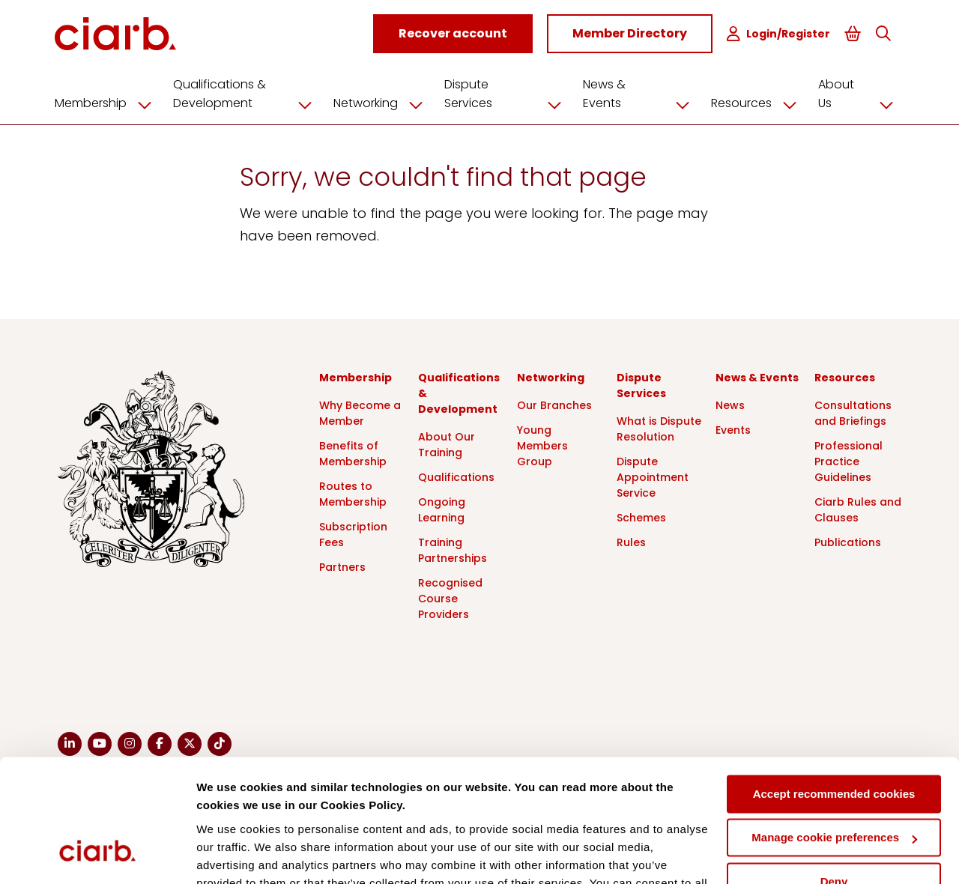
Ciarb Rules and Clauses (857, 509)
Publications (847, 541)
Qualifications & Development (251, 93)
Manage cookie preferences (834, 731)
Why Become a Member (360, 412)
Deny (834, 775)
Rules (631, 541)
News (730, 404)
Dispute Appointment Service (653, 476)
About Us (859, 93)
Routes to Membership (353, 493)
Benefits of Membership (353, 453)
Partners (342, 566)
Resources (758, 103)
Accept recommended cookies (834, 688)
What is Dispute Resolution (659, 428)
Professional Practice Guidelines (848, 461)
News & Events (641, 93)
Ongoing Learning (441, 509)
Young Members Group (542, 445)
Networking (386, 103)
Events (733, 429)
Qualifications (456, 476)
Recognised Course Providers (450, 598)
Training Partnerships (452, 549)
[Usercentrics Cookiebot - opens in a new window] (97, 855)
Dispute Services (510, 93)
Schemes (641, 516)
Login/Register (780, 34)
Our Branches (554, 404)
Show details (231, 854)
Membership (112, 103)
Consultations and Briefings (853, 412)
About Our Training (446, 444)
